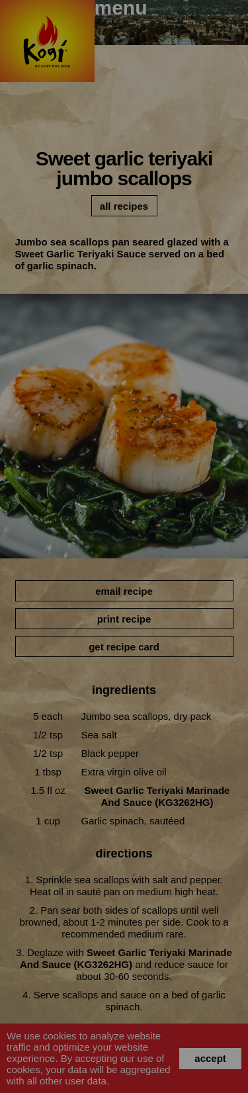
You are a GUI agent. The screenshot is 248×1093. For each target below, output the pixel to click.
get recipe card (124, 646)
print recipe (124, 619)
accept (210, 1058)
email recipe (124, 591)
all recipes (124, 206)
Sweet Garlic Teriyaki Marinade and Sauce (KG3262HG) (157, 796)
